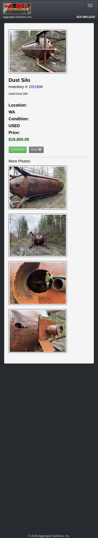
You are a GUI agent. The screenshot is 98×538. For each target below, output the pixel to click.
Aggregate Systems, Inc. (17, 17)
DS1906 (36, 87)
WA (12, 112)
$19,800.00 (19, 139)
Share (36, 149)
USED (14, 125)
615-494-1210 (86, 16)
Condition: (19, 119)
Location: (18, 105)
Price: (14, 132)
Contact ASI (17, 149)
